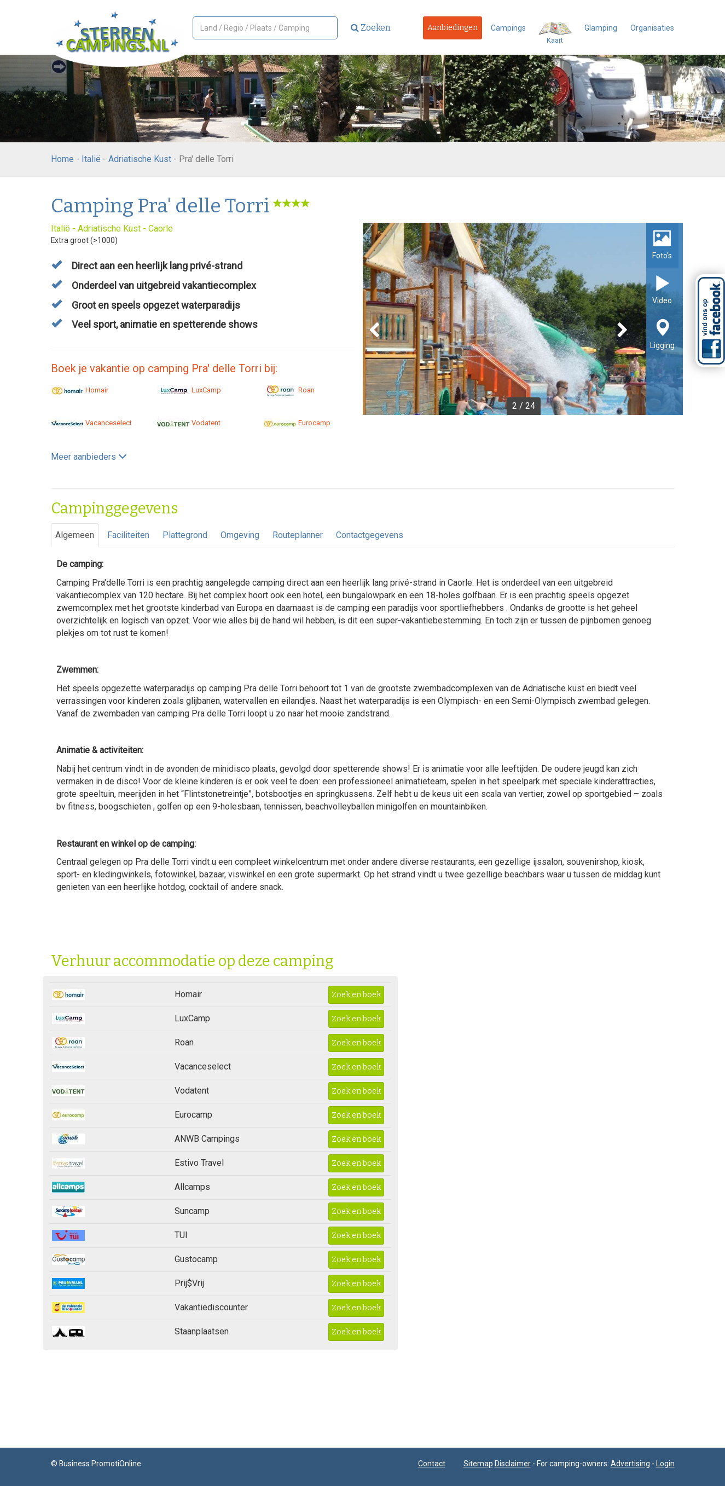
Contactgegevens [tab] (369, 535)
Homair (79, 390)
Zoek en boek (356, 994)
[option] (523, 319)
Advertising (630, 1463)
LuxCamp (189, 390)
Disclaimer (513, 1463)
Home (62, 159)
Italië (91, 159)
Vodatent (189, 423)
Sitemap (478, 1463)
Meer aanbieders (89, 457)
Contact (431, 1463)
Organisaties (652, 28)
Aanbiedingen (452, 27)
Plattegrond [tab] (185, 535)
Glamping (600, 28)
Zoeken (371, 27)
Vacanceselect (91, 423)
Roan (289, 390)
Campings (508, 28)
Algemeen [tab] (74, 535)
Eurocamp (297, 423)
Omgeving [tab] (240, 535)
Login (665, 1463)
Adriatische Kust (139, 159)
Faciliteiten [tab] (128, 535)
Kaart (555, 33)
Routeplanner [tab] (297, 535)
